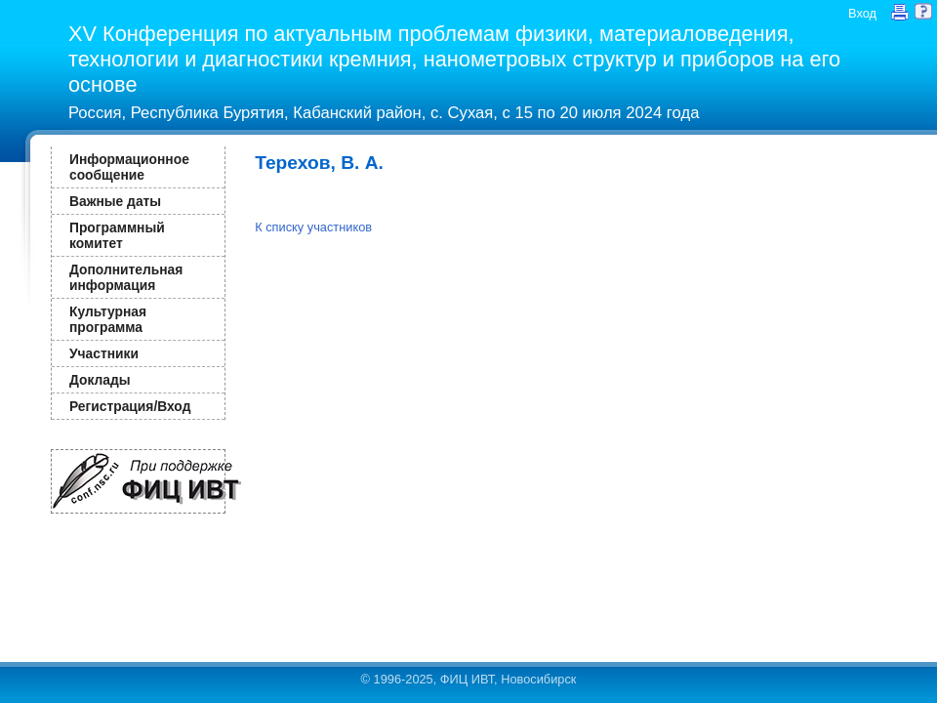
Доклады (100, 380)
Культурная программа (107, 319)
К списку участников (313, 227)
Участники (104, 353)
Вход (862, 13)
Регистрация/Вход (129, 406)
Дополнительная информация (126, 277)
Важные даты (115, 201)
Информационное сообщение (129, 167)
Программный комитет (117, 235)
